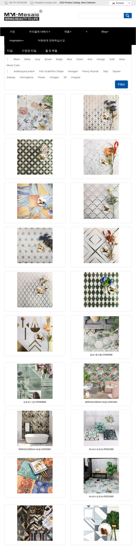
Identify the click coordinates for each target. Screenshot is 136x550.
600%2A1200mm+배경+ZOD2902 (35, 449)
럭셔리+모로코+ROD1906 (101, 449)
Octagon (54, 77)
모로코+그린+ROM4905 (34, 402)
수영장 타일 (29, 50)
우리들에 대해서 (39, 31)
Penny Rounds (90, 71)
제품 (67, 31)
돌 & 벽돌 (51, 50)
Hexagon (73, 71)
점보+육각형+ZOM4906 (101, 355)
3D (65, 77)
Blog (105, 31)
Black (17, 59)
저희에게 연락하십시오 (51, 40)
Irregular (75, 77)
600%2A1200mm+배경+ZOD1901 (101, 402)
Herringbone (26, 77)
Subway (11, 77)
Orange (101, 59)
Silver (122, 59)
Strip (105, 71)
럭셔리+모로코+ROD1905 (101, 496)
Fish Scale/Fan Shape (51, 71)
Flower (41, 77)
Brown (48, 59)
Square (117, 71)
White (27, 59)
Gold (112, 59)
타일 (10, 50)
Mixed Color (13, 65)
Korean (118, 3)
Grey (37, 59)
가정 (12, 31)
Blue (69, 59)
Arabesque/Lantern (24, 71)
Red (90, 59)
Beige (59, 59)
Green (79, 59)
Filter (121, 84)
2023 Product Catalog (70, 2)
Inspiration (17, 40)
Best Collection (88, 2)
